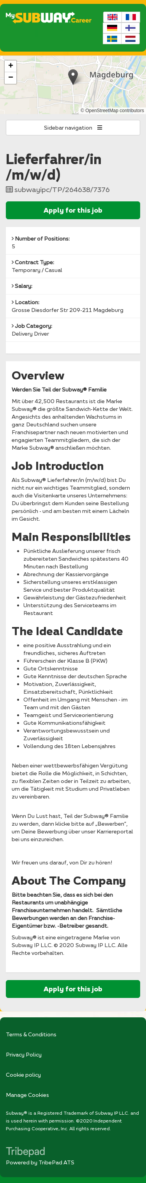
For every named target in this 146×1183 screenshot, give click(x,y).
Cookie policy (23, 1074)
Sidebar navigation (73, 127)
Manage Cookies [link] (27, 1094)
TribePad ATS (56, 1162)
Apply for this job (73, 210)
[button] (73, 77)
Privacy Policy (24, 1054)
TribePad (25, 1153)
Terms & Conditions (31, 1034)
